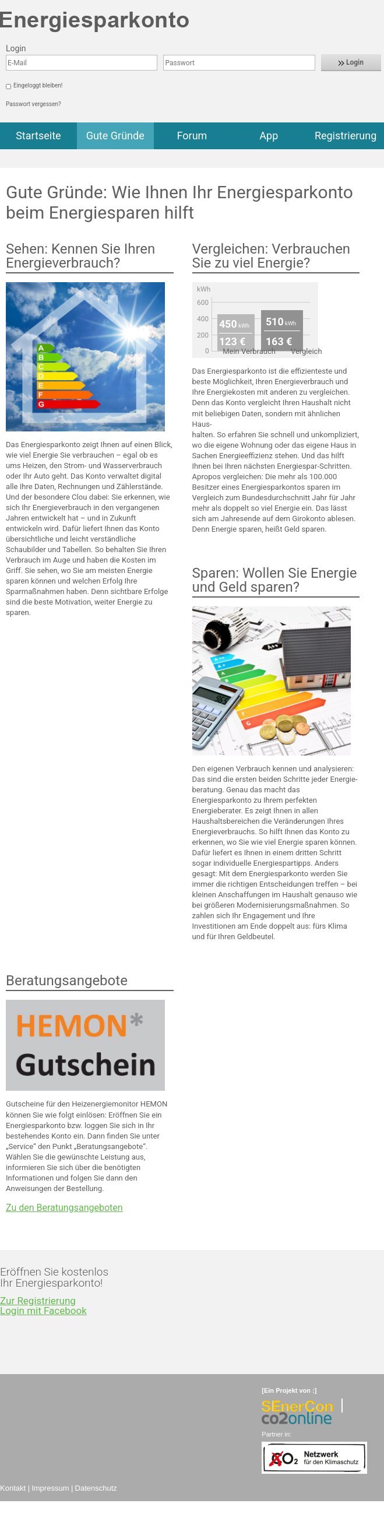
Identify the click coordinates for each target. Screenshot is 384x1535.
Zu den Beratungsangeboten (64, 1207)
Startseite (38, 135)
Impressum (50, 1488)
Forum (192, 135)
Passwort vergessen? (33, 104)
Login (351, 62)
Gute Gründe (115, 135)
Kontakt (13, 1488)
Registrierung (345, 135)
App (268, 135)
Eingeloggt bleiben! (37, 85)
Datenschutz (96, 1488)
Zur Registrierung (38, 1300)
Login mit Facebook (43, 1310)
